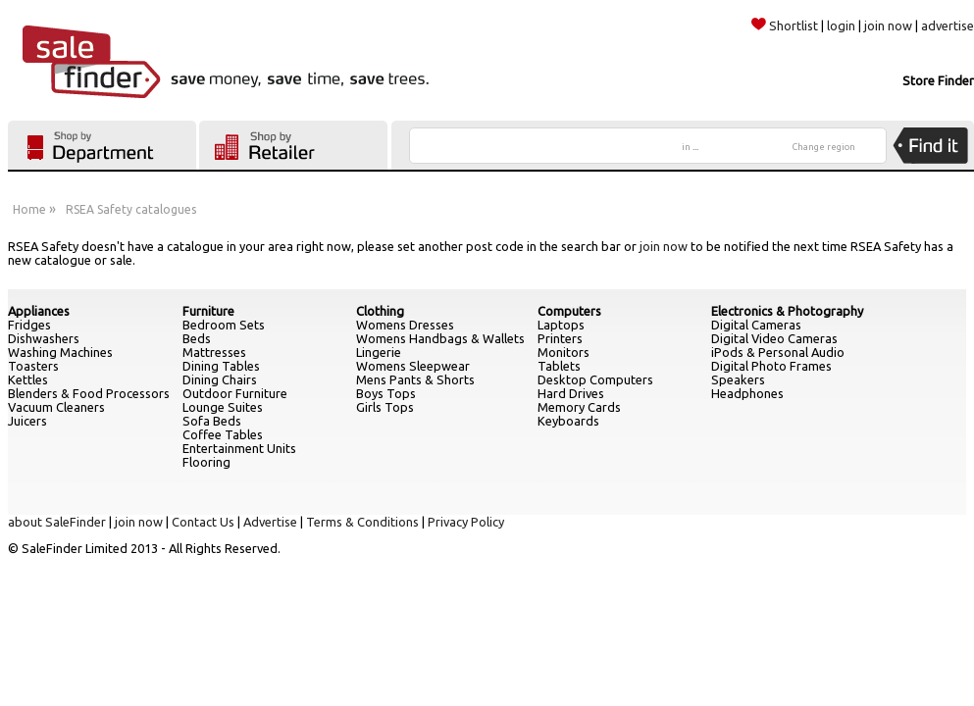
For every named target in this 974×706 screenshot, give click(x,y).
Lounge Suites (222, 407)
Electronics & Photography (787, 311)
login (841, 25)
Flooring (206, 462)
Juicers (27, 421)
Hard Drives (571, 393)
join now (888, 25)
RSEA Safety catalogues (131, 209)
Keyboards (568, 421)
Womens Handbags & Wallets (440, 338)
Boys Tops (386, 393)
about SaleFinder (57, 522)
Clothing (380, 311)
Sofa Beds (211, 421)
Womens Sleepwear (413, 366)
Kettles (28, 379)
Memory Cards (579, 407)
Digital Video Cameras (774, 338)
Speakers (738, 379)
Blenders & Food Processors (89, 393)
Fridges (29, 324)
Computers (569, 311)
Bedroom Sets (223, 324)
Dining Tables (221, 366)
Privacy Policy (466, 522)
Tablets (559, 366)
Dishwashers (43, 338)
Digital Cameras (756, 324)
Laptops (561, 324)
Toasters (33, 366)
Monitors (564, 352)
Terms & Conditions (362, 522)
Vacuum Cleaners (56, 407)
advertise (947, 25)
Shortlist (784, 25)
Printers (560, 338)
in (690, 147)
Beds (196, 338)
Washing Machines (60, 352)
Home (29, 209)
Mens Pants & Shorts (415, 379)
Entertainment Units (239, 448)
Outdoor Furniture (234, 393)
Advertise (270, 522)
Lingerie (378, 352)
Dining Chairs (219, 379)
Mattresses (214, 352)
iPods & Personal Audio (778, 352)
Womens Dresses (405, 324)
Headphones (747, 393)
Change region (824, 147)
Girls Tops (385, 407)
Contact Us (203, 522)
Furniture (208, 311)
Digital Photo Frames (771, 366)
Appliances (39, 311)
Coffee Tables (222, 434)
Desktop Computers (595, 379)
